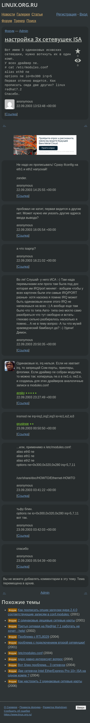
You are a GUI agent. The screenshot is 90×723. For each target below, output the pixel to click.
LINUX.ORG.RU (20, 5)
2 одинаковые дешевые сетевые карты (46, 620)
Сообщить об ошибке (17, 710)
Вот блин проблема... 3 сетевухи (41, 665)
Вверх (80, 707)
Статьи (37, 14)
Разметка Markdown (55, 707)
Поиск (31, 21)
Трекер (19, 21)
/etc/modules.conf (30, 653)
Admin (23, 31)
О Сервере (10, 707)
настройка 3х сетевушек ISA (43, 39)
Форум (7, 21)
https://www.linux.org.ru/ (18, 714)
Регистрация (66, 14)
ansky (21, 393)
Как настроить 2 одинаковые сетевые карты (50, 681)
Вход (83, 14)
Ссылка (11, 114)
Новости (8, 14)
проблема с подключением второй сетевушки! (51, 642)
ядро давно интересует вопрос (40, 659)
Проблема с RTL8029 (33, 636)
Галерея (23, 14)
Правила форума (30, 707)
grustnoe (23, 423)
